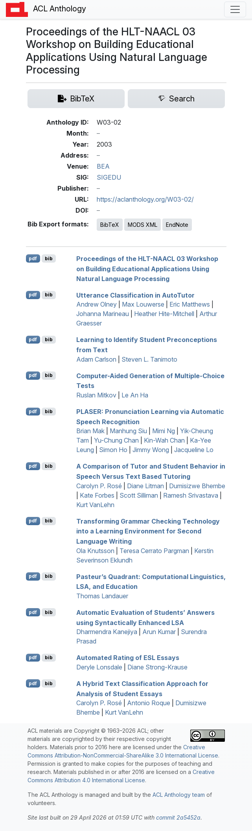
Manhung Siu (128, 431)
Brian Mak (90, 431)
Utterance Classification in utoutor (135, 295)
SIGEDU (109, 177)
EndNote (177, 224)
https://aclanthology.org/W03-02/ (145, 199)
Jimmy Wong (150, 450)
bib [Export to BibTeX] (49, 258)
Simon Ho (113, 450)
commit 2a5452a (178, 817)
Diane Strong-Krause (157, 667)
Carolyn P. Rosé (99, 486)
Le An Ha (134, 395)
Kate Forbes (97, 495)
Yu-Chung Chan (116, 440)
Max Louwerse (143, 304)
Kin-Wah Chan (164, 440)
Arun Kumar (159, 632)
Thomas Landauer (102, 596)
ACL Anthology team (179, 794)
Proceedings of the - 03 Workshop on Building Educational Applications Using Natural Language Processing (147, 269)
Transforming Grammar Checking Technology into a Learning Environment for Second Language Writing (148, 531)
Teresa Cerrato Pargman (154, 551)
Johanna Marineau (102, 314)
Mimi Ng (163, 431)
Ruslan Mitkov (96, 395)
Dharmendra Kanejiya (106, 632)
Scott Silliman (139, 495)
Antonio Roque (148, 703)
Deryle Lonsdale (99, 667)
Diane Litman (145, 486)
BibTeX (109, 224)
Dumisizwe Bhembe (197, 486)
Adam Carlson (96, 359)
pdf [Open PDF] (33, 258)
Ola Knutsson (95, 551)
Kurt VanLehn (95, 505)
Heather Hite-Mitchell (164, 314)
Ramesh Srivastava (190, 495)
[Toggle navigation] (235, 9)
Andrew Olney (96, 304)
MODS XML (142, 224)
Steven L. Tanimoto (149, 359)
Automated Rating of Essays (127, 658)
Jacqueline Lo (193, 450)
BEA (103, 166)
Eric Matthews (189, 304)
